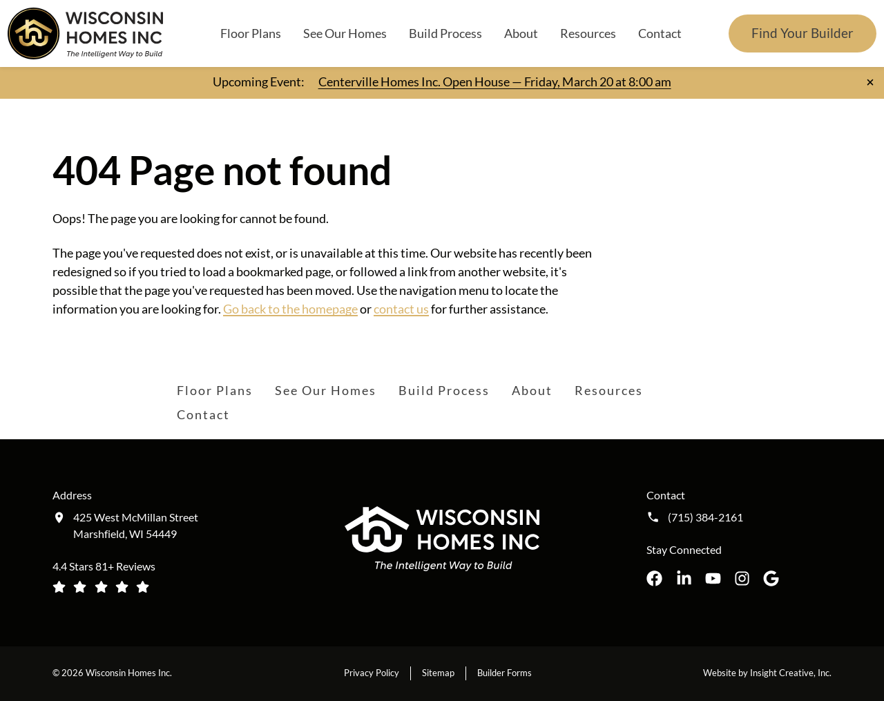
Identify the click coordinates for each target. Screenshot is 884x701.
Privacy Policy (371, 672)
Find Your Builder (802, 33)
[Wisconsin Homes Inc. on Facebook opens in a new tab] (654, 578)
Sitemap (438, 672)
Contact (660, 33)
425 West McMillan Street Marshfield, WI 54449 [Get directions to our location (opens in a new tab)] (135, 525)
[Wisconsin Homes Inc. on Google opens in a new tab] (771, 578)
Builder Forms (504, 672)
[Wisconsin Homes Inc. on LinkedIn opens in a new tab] (684, 578)
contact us (401, 308)
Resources (588, 33)
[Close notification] (870, 82)
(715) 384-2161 (705, 517)
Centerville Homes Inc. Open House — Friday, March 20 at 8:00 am (494, 81)
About (521, 33)
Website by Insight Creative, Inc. (767, 672)
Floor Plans (250, 33)
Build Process (445, 33)
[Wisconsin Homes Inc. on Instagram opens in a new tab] (742, 578)
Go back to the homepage (290, 308)
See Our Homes (345, 33)
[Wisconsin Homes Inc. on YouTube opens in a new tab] (713, 578)
